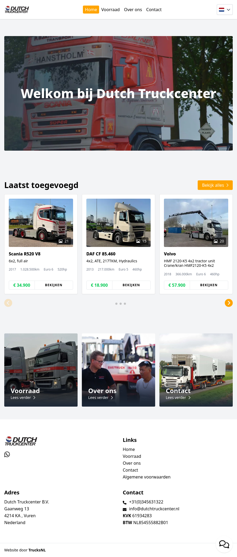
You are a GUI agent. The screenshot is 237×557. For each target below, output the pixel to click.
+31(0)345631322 (146, 502)
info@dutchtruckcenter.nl (154, 509)
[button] (8, 303)
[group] (41, 244)
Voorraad (110, 9)
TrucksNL (37, 549)
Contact (154, 9)
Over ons (133, 9)
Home (91, 9)
